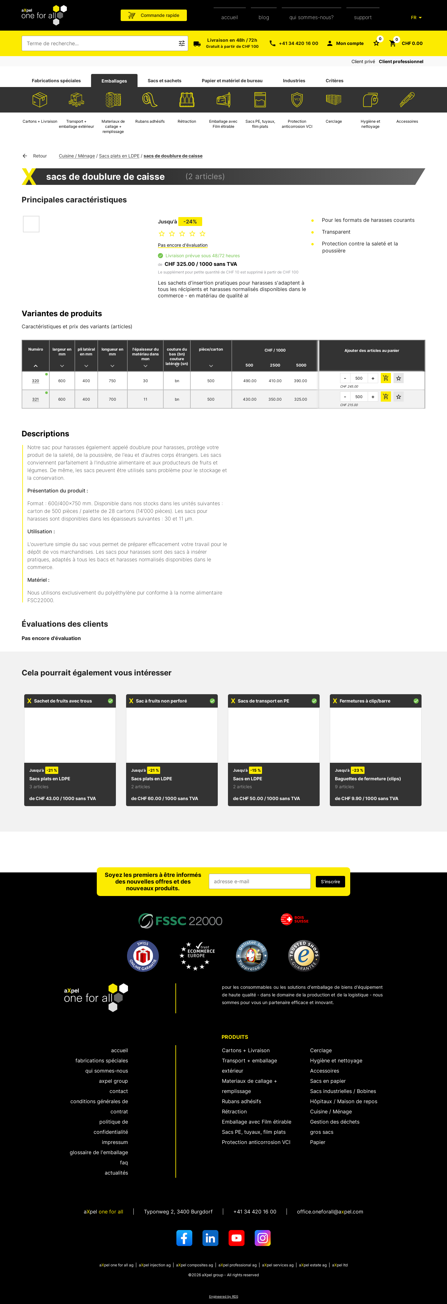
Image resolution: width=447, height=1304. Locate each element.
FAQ (124, 1162)
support (363, 17)
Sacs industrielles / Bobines (343, 1091)
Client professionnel (401, 61)
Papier (317, 1142)
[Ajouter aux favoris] (399, 378)
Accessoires (324, 1070)
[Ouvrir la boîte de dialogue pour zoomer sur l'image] (91, 246)
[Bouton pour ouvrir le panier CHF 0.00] (406, 43)
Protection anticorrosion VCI (256, 1142)
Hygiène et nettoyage (336, 1060)
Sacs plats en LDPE (119, 155)
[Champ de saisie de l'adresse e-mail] (260, 881)
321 (35, 399)
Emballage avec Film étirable (256, 1121)
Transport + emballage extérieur (249, 1065)
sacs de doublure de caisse (173, 155)
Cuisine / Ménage (77, 155)
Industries (294, 80)
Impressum (115, 1142)
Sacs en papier (328, 1081)
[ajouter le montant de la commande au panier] (386, 378)
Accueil (229, 17)
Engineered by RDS (223, 1296)
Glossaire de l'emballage (99, 1152)
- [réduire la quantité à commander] (345, 378)
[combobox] (100, 43)
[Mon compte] (344, 43)
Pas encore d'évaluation (183, 245)
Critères (335, 80)
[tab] (56, 80)
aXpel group (113, 1081)
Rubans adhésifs (241, 1101)
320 (35, 380)
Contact (119, 1091)
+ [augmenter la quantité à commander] (373, 378)
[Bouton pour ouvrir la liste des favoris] (376, 42)
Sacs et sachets (164, 80)
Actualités (116, 1172)
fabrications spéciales (101, 1060)
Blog (264, 17)
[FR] (418, 17)
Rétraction (234, 1111)
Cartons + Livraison (246, 1050)
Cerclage (321, 1050)
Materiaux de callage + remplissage (249, 1086)
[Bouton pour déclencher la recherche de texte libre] (181, 43)
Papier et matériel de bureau (232, 80)
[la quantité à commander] (359, 378)
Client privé (363, 61)
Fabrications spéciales (56, 80)
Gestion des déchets (334, 1121)
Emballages (114, 81)
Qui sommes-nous (106, 1070)
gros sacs (321, 1132)
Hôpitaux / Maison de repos (343, 1101)
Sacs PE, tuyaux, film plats (254, 1132)
